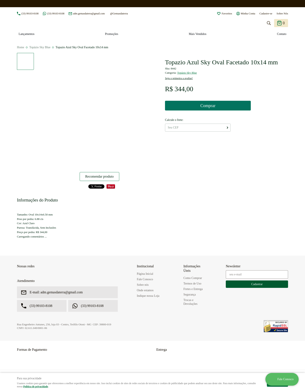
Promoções (111, 34)
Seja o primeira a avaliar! (179, 78)
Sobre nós (143, 284)
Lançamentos (27, 34)
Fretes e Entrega (193, 289)
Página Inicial (145, 273)
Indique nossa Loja (148, 295)
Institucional (145, 266)
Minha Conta (248, 13)
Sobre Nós (282, 13)
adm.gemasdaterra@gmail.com (89, 13)
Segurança (189, 294)
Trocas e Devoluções (190, 301)
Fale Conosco (145, 279)
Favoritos (227, 13)
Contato (281, 34)
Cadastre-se (265, 13)
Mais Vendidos (197, 34)
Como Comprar (192, 278)
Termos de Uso (192, 283)
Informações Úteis (191, 268)
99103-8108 (30, 13)
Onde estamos (145, 290)
